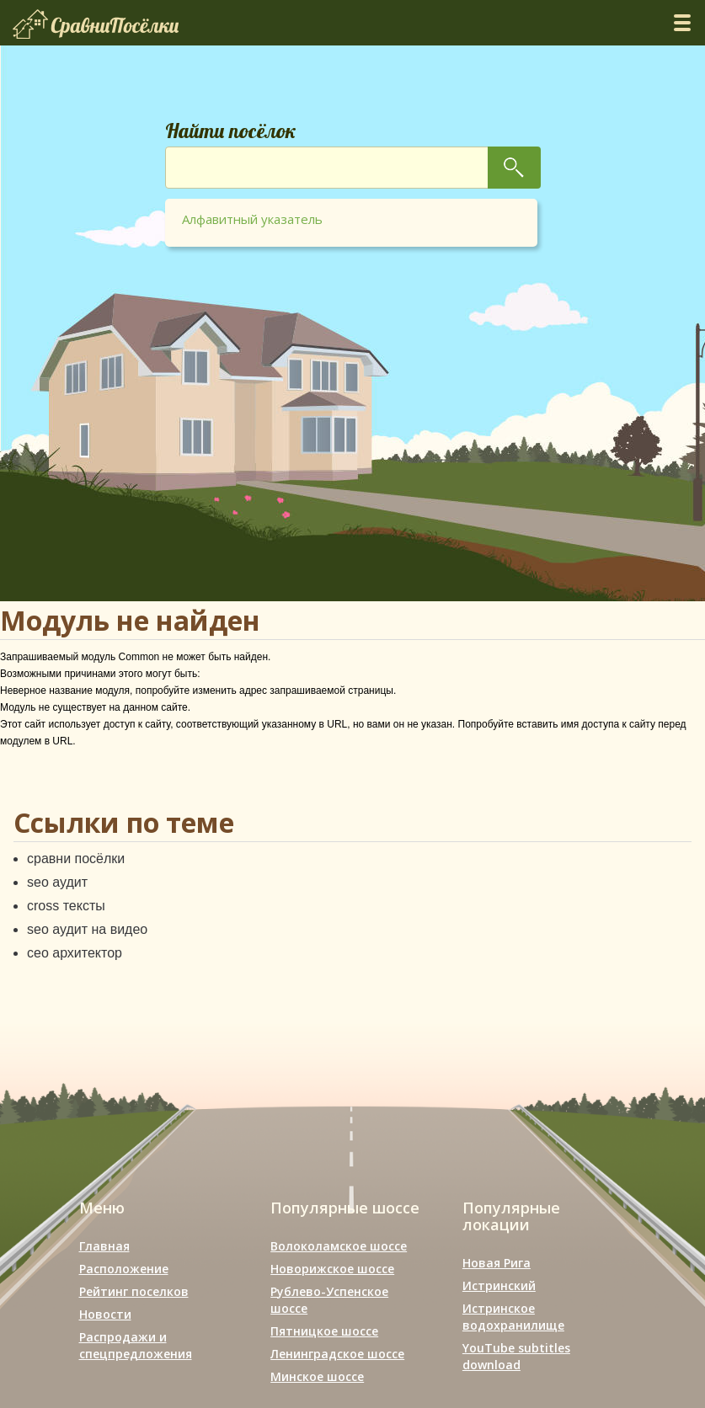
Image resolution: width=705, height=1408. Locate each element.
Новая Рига (496, 1263)
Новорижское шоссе (332, 1269)
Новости (105, 1314)
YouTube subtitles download (516, 1356)
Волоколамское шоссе (338, 1246)
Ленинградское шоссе (337, 1354)
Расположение (123, 1269)
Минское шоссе (317, 1376)
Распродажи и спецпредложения (135, 1345)
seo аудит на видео (87, 929)
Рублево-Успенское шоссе (329, 1299)
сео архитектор (74, 953)
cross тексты (66, 906)
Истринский (499, 1285)
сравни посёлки (76, 858)
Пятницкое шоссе (324, 1331)
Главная (104, 1246)
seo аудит (57, 882)
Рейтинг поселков (134, 1291)
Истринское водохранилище (513, 1316)
